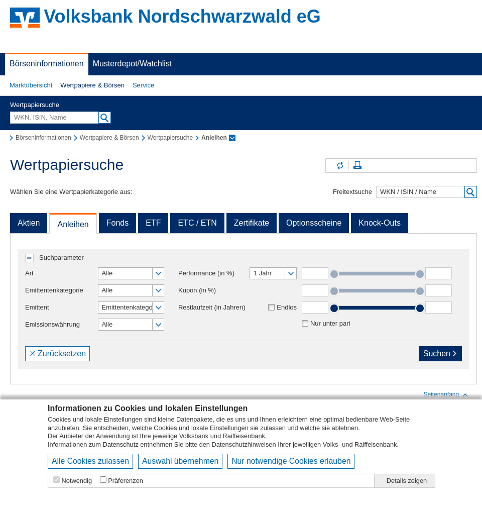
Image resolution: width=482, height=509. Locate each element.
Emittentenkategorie (54, 290)
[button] (31, 85)
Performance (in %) (206, 273)
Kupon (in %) (197, 290)
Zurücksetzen (57, 353)
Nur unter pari (330, 323)
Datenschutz (121, 444)
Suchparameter (61, 257)
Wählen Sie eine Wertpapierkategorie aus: (71, 191)
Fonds (117, 223)
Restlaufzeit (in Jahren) (212, 307)
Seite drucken (357, 165)
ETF (153, 223)
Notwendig (77, 480)
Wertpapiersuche (34, 105)
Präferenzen (125, 480)
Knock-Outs (379, 223)
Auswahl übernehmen (180, 461)
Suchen (440, 353)
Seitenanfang (446, 395)
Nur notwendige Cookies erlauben (290, 461)
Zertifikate (251, 223)
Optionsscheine (313, 223)
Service (143, 85)
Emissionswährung (52, 324)
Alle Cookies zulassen (90, 461)
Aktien (29, 223)
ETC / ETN (197, 223)
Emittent (37, 307)
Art (29, 273)
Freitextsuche (352, 191)
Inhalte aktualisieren (339, 165)
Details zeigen (407, 480)
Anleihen (72, 224)
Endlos (287, 307)
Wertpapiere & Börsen (92, 85)
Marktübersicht (31, 85)
